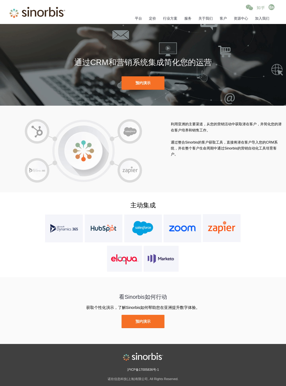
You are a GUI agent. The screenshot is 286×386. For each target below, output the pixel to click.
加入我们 (262, 18)
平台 (138, 18)
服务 (187, 18)
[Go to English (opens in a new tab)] (271, 7)
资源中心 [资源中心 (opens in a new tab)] (241, 18)
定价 (152, 18)
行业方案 (170, 18)
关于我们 (205, 18)
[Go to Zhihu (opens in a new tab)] (261, 7)
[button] (249, 7)
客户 (223, 18)
